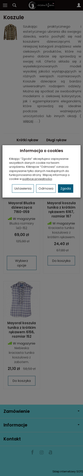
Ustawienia (22, 188)
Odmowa (46, 188)
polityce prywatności (37, 179)
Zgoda (65, 188)
